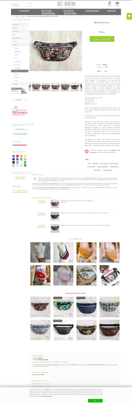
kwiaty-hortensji (113, 163)
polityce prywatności (46, 396)
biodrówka (95, 163)
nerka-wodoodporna (102, 166)
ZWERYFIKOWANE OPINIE (42, 198)
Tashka (105, 64)
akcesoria (16, 24)
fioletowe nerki (114, 166)
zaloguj (110, 6)
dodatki (15, 28)
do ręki (16, 48)
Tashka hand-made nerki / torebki (75, 293)
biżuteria (15, 31)
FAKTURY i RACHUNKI (41, 386)
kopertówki (17, 51)
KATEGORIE (20, 19)
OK (95, 400)
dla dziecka (16, 38)
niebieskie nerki (107, 170)
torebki (15, 45)
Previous (32, 51)
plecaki (16, 74)
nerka (89, 163)
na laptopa (17, 61)
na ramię (17, 65)
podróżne (17, 77)
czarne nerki (97, 170)
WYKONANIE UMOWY (41, 384)
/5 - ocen (101, 67)
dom (14, 34)
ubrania (15, 84)
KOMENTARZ (38, 175)
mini (15, 58)
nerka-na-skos (104, 163)
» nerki (15, 71)
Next (79, 51)
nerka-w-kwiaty (91, 166)
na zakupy (17, 68)
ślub (14, 41)
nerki (105, 71)
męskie (16, 55)
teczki (16, 80)
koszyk (117, 6)
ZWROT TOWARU (40, 381)
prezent (24, 134)
